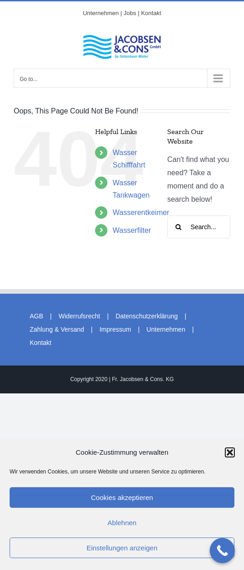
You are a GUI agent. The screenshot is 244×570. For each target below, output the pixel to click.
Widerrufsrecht (79, 316)
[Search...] (198, 226)
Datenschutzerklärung (147, 316)
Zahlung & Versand (57, 329)
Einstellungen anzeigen (121, 548)
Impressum (115, 329)
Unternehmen (166, 329)
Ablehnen (121, 523)
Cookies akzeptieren (122, 497)
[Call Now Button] (222, 550)
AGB (36, 316)
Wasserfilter (132, 230)
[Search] (178, 226)
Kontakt (40, 342)
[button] (229, 452)
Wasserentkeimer (141, 212)
